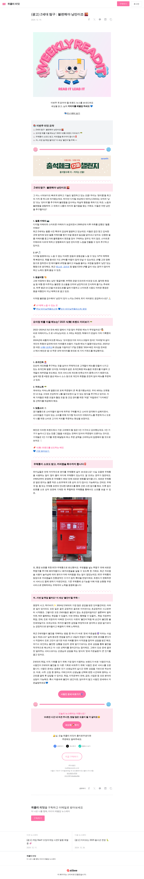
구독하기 (123, 4)
